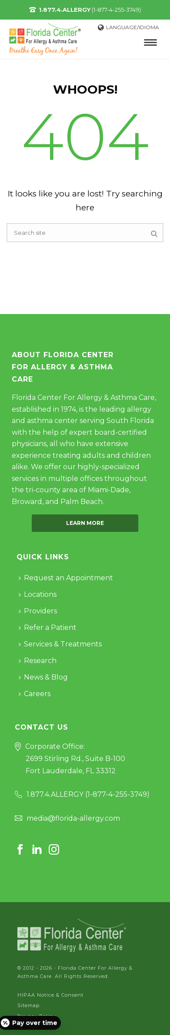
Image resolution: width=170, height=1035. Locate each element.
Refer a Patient (48, 627)
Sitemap (28, 1005)
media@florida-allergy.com (73, 818)
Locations (38, 594)
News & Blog (43, 677)
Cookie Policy (35, 1027)
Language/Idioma (128, 27)
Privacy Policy (36, 1016)
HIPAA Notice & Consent (50, 995)
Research (38, 660)
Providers (38, 611)
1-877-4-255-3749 (117, 794)
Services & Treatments (60, 644)
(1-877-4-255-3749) (90, 9)
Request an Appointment (66, 578)
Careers (34, 694)
